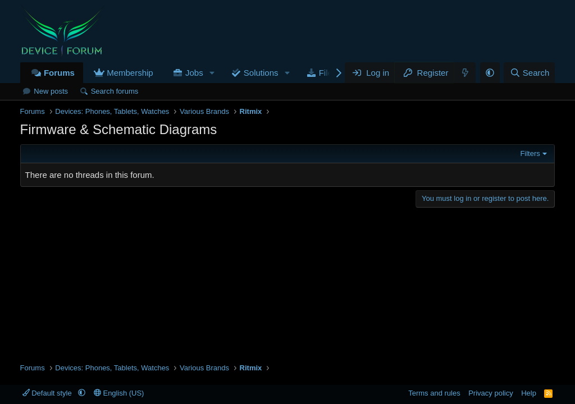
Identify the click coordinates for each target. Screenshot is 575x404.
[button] (212, 72)
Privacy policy (490, 393)
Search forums (115, 91)
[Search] (529, 72)
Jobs (194, 72)
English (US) (119, 393)
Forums (59, 72)
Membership (130, 72)
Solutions (261, 72)
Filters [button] (530, 153)
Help (528, 393)
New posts (51, 91)
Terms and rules (434, 393)
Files (328, 72)
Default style (48, 393)
